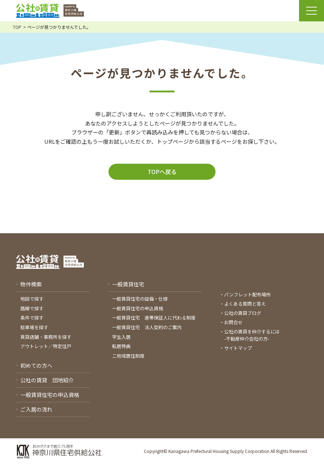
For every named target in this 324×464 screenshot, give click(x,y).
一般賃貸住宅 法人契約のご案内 (147, 327)
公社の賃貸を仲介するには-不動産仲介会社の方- (252, 335)
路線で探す (32, 308)
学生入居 (121, 336)
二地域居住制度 (128, 355)
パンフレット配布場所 (247, 294)
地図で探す (32, 298)
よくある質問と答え (245, 303)
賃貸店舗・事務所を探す (45, 336)
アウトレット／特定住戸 (45, 346)
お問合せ (233, 322)
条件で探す (32, 317)
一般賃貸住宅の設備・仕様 (140, 298)
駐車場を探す (34, 327)
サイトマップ (238, 348)
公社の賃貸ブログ (242, 313)
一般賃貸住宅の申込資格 (137, 308)
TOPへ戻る (162, 171)
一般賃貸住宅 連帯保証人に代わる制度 (154, 317)
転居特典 (121, 346)
